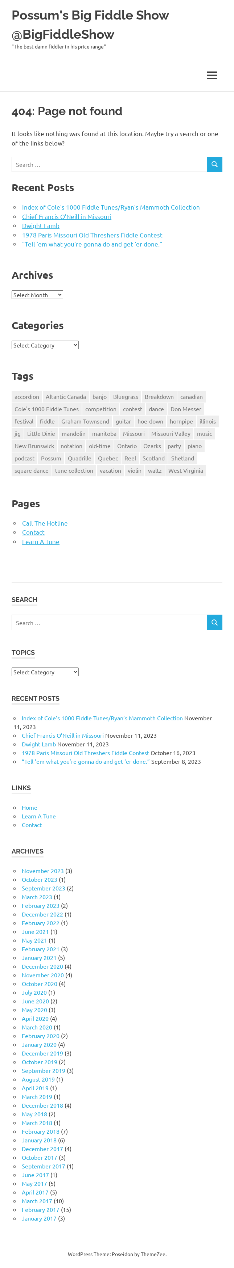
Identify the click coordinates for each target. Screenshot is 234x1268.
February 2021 (40, 948)
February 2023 (40, 905)
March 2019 (37, 1096)
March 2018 (37, 1122)
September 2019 (43, 1070)
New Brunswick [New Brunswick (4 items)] (34, 445)
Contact (33, 532)
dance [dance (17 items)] (156, 408)
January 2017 (39, 1218)
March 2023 (37, 896)
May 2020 (34, 1009)
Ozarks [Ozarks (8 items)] (152, 445)
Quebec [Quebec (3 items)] (108, 458)
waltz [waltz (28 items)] (155, 470)
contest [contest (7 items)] (132, 408)
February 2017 (40, 1209)
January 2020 (39, 1044)
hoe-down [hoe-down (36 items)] (150, 421)
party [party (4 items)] (174, 445)
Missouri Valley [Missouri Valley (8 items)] (170, 433)
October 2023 (39, 879)
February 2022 (40, 922)
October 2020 (39, 983)
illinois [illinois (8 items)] (208, 421)
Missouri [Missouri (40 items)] (134, 433)
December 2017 (42, 1148)
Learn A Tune (40, 541)
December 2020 (42, 966)
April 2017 (35, 1192)
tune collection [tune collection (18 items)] (74, 470)
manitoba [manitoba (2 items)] (104, 433)
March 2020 (37, 1027)
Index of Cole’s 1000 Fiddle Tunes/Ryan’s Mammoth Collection (111, 207)
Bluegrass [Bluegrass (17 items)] (125, 396)
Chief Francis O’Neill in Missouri (66, 216)
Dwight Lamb (40, 225)
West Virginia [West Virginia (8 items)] (185, 470)
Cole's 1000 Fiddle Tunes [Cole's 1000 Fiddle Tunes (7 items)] (47, 408)
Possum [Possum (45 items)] (51, 458)
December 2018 (42, 1105)
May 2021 (34, 940)
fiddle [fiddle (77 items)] (47, 421)
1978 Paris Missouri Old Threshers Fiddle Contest (92, 235)
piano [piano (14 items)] (195, 445)
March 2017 (37, 1200)
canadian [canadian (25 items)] (191, 396)
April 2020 (35, 1018)
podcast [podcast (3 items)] (24, 458)
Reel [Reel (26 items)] (130, 458)
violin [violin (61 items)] (134, 470)
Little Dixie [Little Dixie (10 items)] (41, 433)
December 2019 (42, 1053)
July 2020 (34, 992)
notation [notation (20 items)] (71, 445)
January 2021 (39, 957)
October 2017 (39, 1157)
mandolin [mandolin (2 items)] (74, 433)
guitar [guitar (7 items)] (123, 421)
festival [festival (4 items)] (24, 421)
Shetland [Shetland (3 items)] (182, 458)
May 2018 (34, 1113)
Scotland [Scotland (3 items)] (154, 458)
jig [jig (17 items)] (18, 433)
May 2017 (34, 1183)
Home (29, 807)
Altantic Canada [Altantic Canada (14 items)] (66, 396)
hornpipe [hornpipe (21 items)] (181, 421)
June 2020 (35, 1000)
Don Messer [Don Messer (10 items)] (186, 408)
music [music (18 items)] (204, 433)
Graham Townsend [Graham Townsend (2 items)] (85, 421)
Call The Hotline (45, 523)
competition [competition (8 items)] (100, 408)
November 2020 (43, 974)
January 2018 (39, 1139)
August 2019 (38, 1079)
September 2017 (43, 1166)
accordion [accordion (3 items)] (27, 396)
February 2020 (40, 1035)
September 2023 (43, 888)
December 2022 (42, 914)
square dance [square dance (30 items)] (32, 470)
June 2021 (35, 931)
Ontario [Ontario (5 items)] (127, 445)
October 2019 (39, 1061)
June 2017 (35, 1174)
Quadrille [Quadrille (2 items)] (79, 458)
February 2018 (40, 1131)
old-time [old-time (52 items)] (100, 445)
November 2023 (43, 870)
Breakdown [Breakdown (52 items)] (159, 396)
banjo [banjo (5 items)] (100, 396)
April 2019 (35, 1087)
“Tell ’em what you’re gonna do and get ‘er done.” (92, 244)
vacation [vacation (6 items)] (110, 470)
